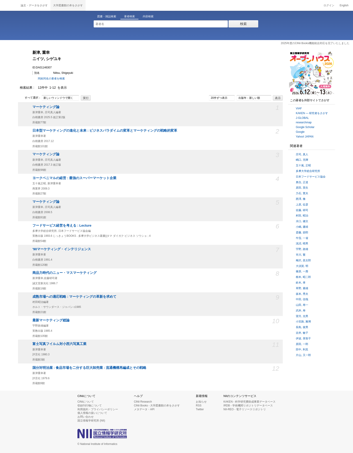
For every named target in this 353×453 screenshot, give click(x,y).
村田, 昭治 (302, 215)
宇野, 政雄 (302, 249)
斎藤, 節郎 (302, 232)
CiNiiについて (85, 401)
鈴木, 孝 (300, 282)
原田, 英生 (302, 187)
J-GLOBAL (302, 117)
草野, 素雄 (302, 288)
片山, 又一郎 (303, 355)
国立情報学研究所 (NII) (91, 420)
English (344, 5)
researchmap (304, 122)
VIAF (299, 108)
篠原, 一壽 (302, 271)
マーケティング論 (45, 107)
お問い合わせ (85, 416)
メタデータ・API (144, 409)
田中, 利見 (302, 349)
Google (300, 131)
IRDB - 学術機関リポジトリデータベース (248, 405)
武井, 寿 (300, 310)
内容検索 (148, 16)
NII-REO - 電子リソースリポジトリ (245, 409)
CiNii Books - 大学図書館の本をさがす (157, 405)
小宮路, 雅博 (303, 321)
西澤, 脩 (300, 199)
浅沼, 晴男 (302, 243)
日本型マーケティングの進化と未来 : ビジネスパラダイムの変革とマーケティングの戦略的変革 (104, 130)
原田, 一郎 (302, 344)
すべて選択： (30, 98)
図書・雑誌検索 (106, 16)
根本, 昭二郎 (303, 277)
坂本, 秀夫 (302, 293)
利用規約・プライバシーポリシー (97, 409)
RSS (198, 405)
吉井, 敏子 (302, 332)
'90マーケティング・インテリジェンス (61, 249)
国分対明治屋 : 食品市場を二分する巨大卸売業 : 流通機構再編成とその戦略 (89, 368)
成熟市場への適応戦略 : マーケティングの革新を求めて (74, 296)
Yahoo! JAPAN (304, 136)
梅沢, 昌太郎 (303, 260)
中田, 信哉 (302, 299)
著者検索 (129, 16)
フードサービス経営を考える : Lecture (61, 225)
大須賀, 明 (302, 266)
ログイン (329, 5)
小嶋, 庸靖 (302, 226)
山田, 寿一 (302, 305)
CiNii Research (143, 401)
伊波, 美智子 (303, 338)
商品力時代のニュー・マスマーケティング (64, 273)
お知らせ (201, 401)
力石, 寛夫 (302, 193)
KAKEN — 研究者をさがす (312, 113)
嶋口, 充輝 (302, 159)
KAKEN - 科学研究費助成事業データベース (250, 401)
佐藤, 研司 (302, 210)
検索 (243, 24)
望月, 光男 (302, 316)
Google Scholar (305, 127)
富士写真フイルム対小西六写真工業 (59, 344)
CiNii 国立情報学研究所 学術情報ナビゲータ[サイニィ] (9, 5)
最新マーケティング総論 (51, 320)
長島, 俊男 (302, 327)
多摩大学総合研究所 (308, 171)
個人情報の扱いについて (92, 413)
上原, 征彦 (302, 204)
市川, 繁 (300, 254)
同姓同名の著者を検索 (51, 78)
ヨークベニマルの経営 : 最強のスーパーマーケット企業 (74, 178)
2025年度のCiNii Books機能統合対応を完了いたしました (315, 43)
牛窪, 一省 (302, 238)
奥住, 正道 (302, 182)
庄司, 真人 (302, 154)
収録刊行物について (89, 405)
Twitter (200, 409)
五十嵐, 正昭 (303, 165)
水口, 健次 (302, 221)
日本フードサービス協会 (311, 176)
